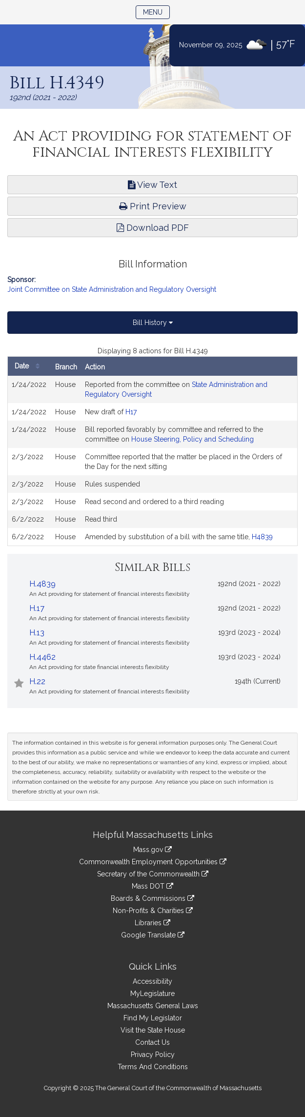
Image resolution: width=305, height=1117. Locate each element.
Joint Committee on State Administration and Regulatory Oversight (111, 289)
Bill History (153, 322)
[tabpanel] (152, 446)
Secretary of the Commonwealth (152, 874)
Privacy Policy (153, 1054)
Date (29, 366)
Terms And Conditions (153, 1067)
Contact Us (152, 1042)
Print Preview (152, 206)
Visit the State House (153, 1030)
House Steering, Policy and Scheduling (192, 439)
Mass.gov (152, 849)
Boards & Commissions (152, 898)
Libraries (152, 923)
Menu (156, 11)
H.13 (36, 632)
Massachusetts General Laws (152, 1006)
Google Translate (152, 935)
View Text (152, 185)
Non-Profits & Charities (153, 910)
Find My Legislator (152, 1018)
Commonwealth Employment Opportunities (152, 862)
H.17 (36, 608)
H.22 (37, 681)
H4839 (262, 537)
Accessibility (152, 981)
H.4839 (42, 584)
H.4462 (42, 657)
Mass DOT (152, 886)
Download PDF (153, 228)
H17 (131, 412)
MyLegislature (152, 993)
